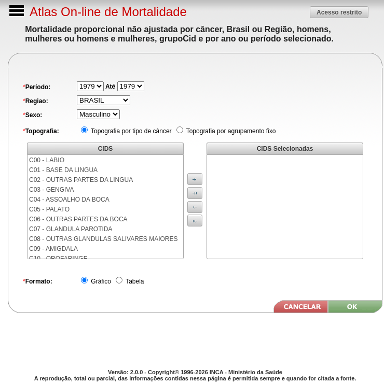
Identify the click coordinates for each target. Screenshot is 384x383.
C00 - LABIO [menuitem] (46, 160)
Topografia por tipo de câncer (130, 131)
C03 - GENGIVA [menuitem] (51, 189)
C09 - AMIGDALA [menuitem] (53, 248)
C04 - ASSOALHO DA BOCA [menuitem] (69, 199)
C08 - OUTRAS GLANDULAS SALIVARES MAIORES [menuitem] (103, 239)
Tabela (134, 281)
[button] (339, 12)
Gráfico (100, 281)
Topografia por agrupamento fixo (230, 131)
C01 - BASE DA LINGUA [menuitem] (63, 170)
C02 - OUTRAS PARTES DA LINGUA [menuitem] (81, 179)
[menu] (105, 206)
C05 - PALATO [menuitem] (49, 209)
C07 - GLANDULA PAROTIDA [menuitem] (71, 229)
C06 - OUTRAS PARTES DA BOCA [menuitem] (78, 219)
